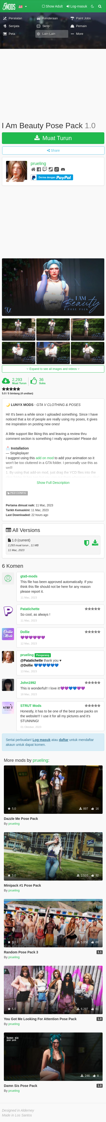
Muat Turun (53, 138)
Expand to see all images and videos (53, 369)
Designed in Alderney (18, 1110)
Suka (42, 383)
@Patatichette (31, 660)
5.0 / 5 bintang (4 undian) (17, 393)
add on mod (45, 458)
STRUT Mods (30, 706)
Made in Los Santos (17, 1115)
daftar (63, 740)
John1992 (28, 683)
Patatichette (29, 609)
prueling (38, 163)
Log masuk (42, 740)
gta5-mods (29, 576)
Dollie (25, 632)
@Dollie (26, 665)
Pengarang (42, 655)
